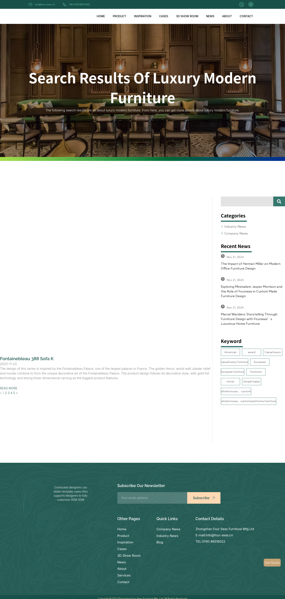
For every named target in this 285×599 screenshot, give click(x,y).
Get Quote (272, 563)
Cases (163, 16)
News (210, 16)
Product (119, 16)
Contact (246, 16)
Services (123, 573)
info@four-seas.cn (45, 4)
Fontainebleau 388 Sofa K (28, 358)
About (227, 16)
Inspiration (142, 16)
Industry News (167, 535)
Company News (168, 529)
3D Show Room (187, 16)
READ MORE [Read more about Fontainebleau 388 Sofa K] (9, 388)
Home (101, 16)
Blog (159, 541)
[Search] (279, 201)
